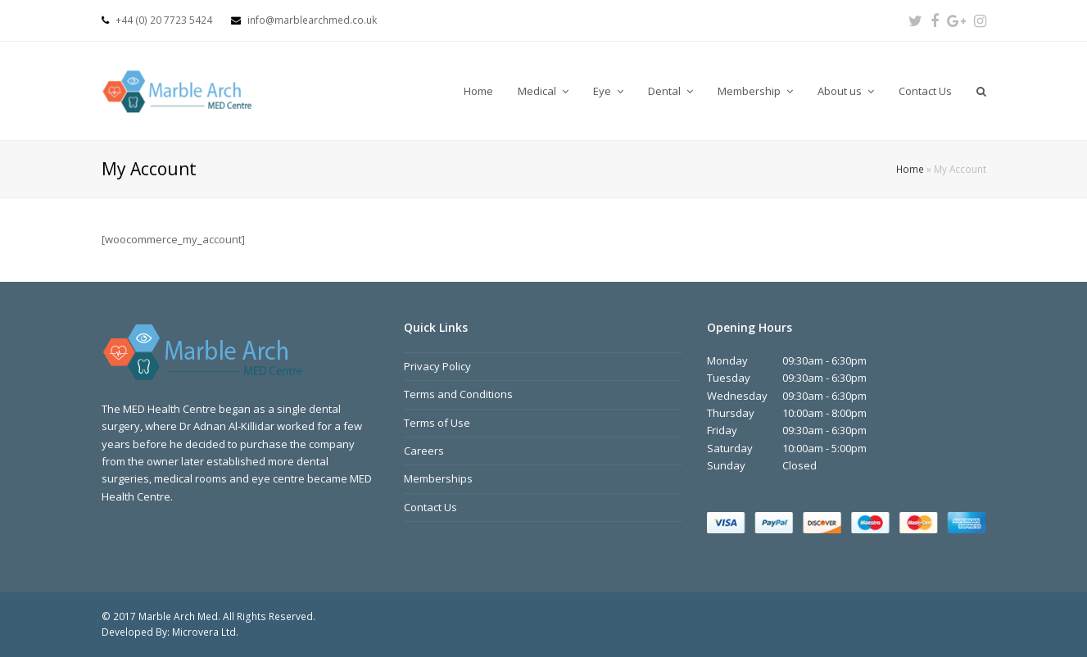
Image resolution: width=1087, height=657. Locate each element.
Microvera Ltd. (205, 632)
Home (910, 168)
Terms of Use (437, 422)
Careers (424, 450)
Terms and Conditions (458, 394)
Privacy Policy (437, 366)
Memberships (438, 478)
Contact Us (430, 507)
